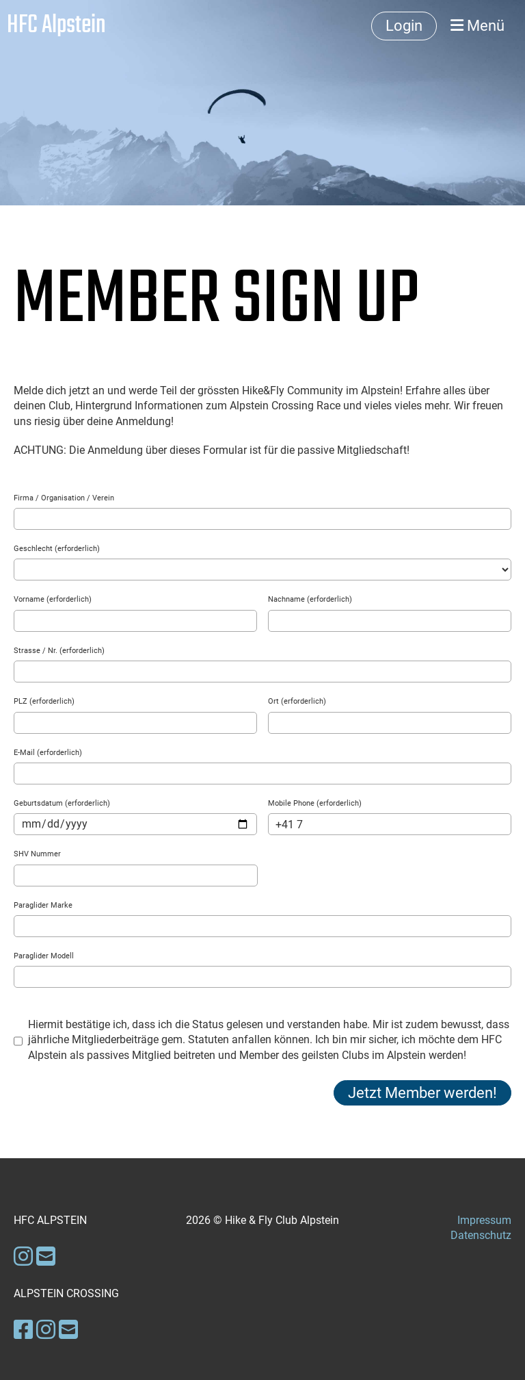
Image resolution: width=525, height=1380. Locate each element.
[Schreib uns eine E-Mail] (45, 1257)
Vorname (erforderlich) (53, 599)
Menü (477, 25)
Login (404, 25)
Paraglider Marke (43, 905)
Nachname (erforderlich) (310, 599)
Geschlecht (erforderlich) (57, 548)
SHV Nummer (37, 853)
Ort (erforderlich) (297, 701)
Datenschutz (480, 1235)
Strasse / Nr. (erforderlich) (59, 650)
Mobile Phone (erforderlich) (315, 803)
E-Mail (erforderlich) (48, 752)
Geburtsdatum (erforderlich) (62, 803)
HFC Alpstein (56, 26)
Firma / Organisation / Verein (64, 498)
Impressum (484, 1220)
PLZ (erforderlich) (44, 701)
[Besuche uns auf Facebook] (23, 1330)
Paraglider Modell (44, 955)
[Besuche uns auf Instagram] (23, 1257)
